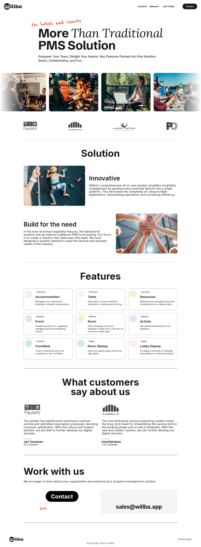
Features (142, 6)
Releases (154, 6)
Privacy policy (185, 539)
